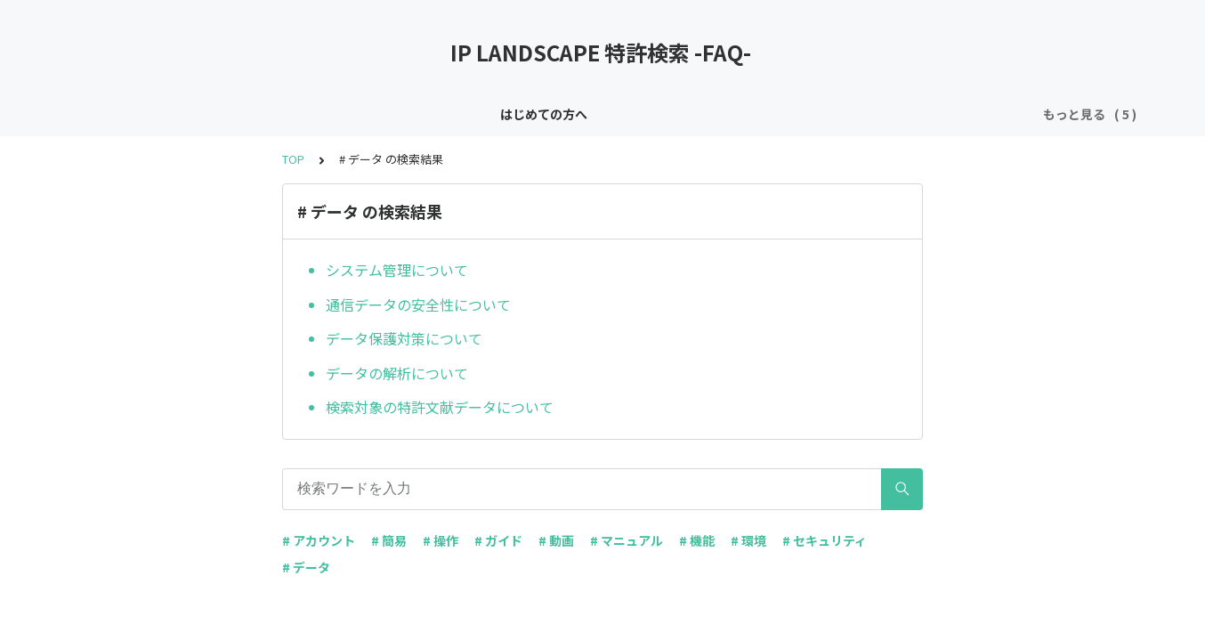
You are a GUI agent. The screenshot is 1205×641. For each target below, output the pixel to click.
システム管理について (397, 269)
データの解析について (397, 373)
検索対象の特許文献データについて (440, 407)
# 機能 (697, 540)
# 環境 (748, 540)
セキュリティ (547, 114)
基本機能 (634, 114)
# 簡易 (389, 540)
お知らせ (460, 114)
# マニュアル (626, 540)
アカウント (714, 114)
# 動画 (556, 540)
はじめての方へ (366, 114)
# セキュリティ (824, 540)
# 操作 (440, 540)
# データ (306, 567)
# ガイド (498, 540)
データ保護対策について (404, 338)
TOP (293, 158)
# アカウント (318, 540)
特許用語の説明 (814, 114)
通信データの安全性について (418, 304)
